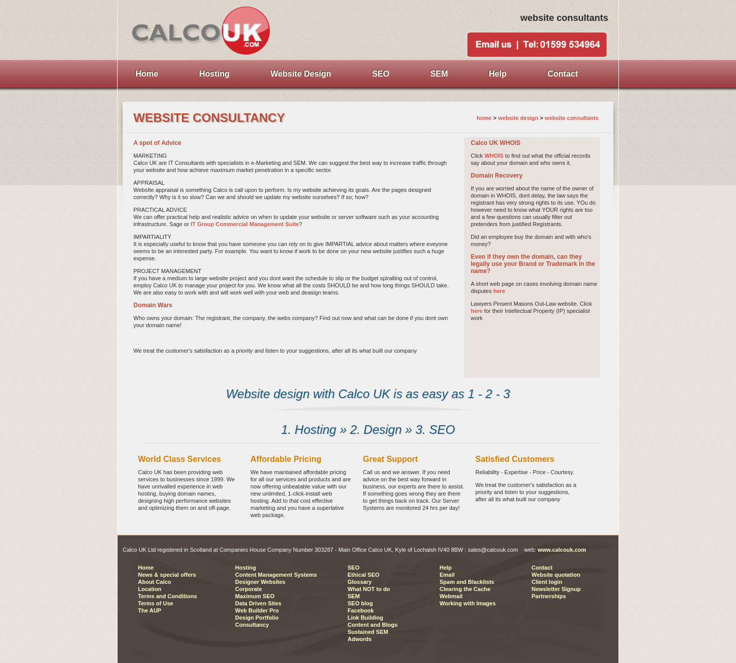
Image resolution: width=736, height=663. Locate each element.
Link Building (365, 618)
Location (150, 589)
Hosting (245, 567)
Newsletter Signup (556, 589)
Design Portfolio (257, 618)
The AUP (149, 610)
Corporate (248, 589)
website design (519, 118)
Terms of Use (155, 603)
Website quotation (556, 575)
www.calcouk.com (562, 550)
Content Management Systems (276, 575)
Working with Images (468, 603)
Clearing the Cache (465, 589)
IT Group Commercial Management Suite (245, 224)
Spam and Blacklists (467, 582)
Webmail (451, 596)
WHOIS (494, 156)
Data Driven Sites (258, 603)
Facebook (361, 610)
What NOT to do (369, 589)
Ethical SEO (363, 575)
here (499, 291)
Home (146, 567)
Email (447, 575)
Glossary (360, 582)
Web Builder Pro (257, 610)
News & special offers (167, 575)
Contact (542, 567)
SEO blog (360, 603)
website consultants (572, 118)
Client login (547, 582)
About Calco (154, 582)
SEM (354, 596)
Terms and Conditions (167, 596)
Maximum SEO (254, 596)
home (484, 118)
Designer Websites (260, 582)
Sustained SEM (368, 632)
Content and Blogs (373, 625)
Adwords (360, 639)
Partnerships (549, 596)
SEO (353, 567)
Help (446, 567)
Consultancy (252, 625)
